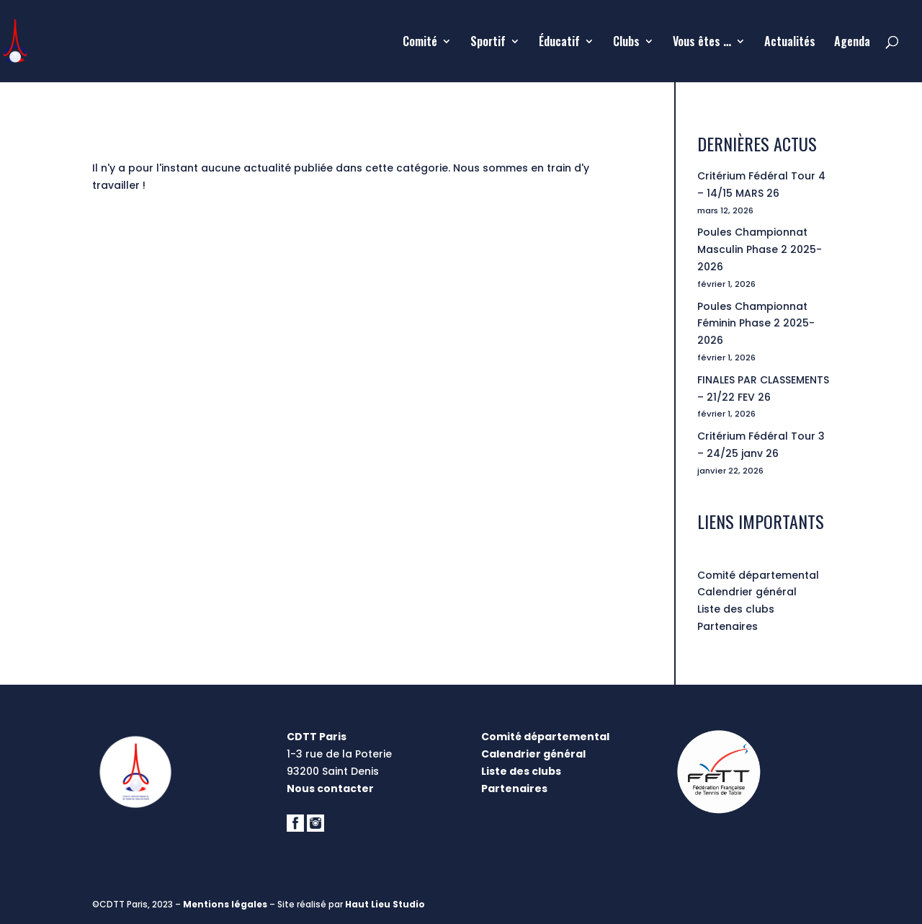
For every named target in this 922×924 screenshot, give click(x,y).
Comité (420, 43)
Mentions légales (225, 904)
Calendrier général (747, 592)
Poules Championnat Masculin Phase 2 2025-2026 (759, 249)
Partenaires (727, 626)
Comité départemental (758, 575)
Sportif (488, 43)
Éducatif (559, 43)
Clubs (626, 43)
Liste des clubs (735, 609)
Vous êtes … (702, 43)
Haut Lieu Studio (385, 904)
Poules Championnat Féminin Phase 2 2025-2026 (756, 323)
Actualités (789, 43)
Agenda (852, 43)
